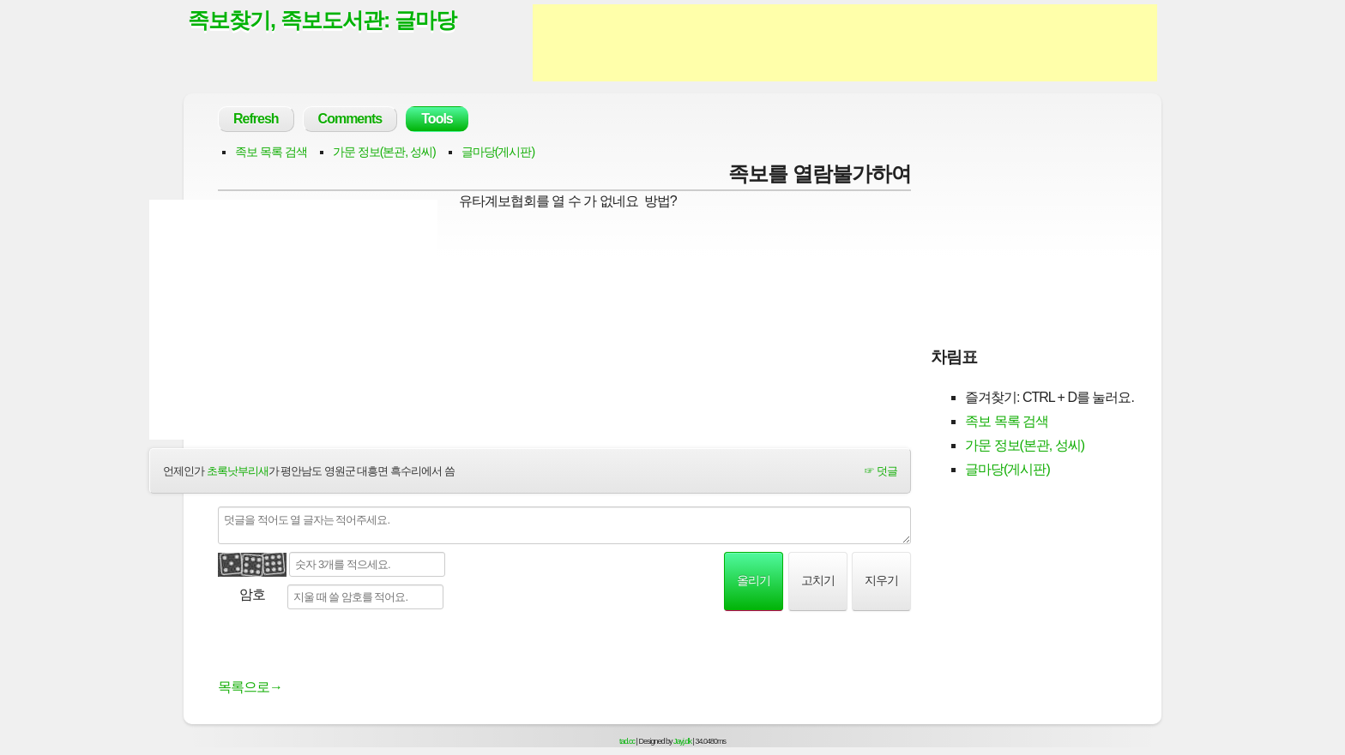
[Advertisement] (845, 42)
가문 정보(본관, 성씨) (384, 152)
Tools (436, 118)
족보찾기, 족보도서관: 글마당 (322, 20)
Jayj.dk (682, 741)
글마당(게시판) (497, 152)
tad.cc (627, 741)
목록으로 (250, 687)
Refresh (256, 118)
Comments (350, 118)
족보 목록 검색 (271, 152)
